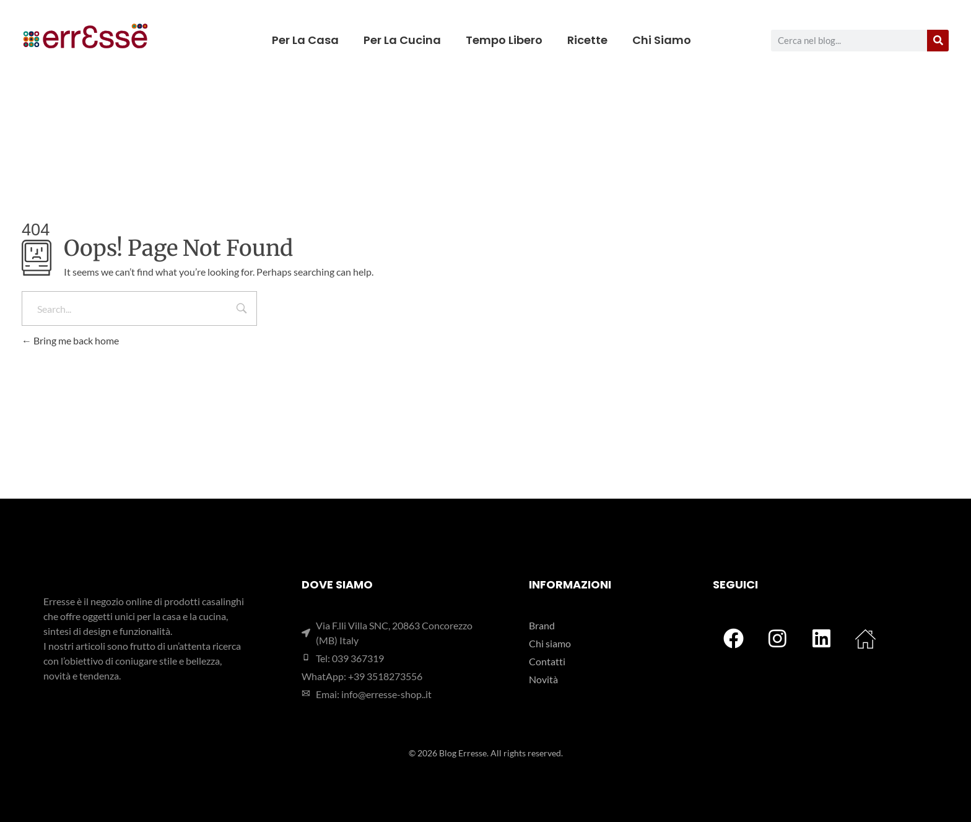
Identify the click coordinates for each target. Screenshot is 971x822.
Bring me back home (70, 340)
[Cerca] (938, 40)
